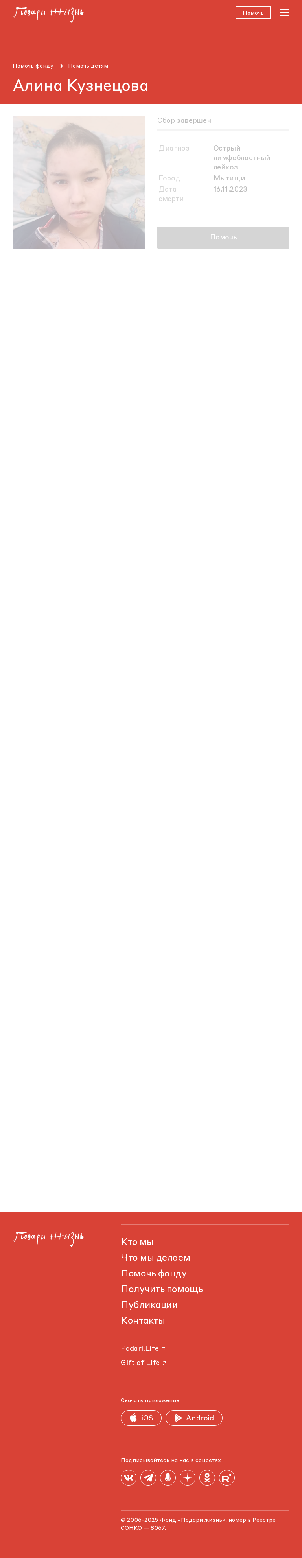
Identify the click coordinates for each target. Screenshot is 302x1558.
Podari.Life (144, 1348)
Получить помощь (162, 1290)
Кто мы (137, 1242)
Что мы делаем (155, 1258)
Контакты (143, 1321)
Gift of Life (144, 1362)
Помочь (223, 237)
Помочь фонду (33, 66)
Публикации (149, 1305)
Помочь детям (88, 66)
